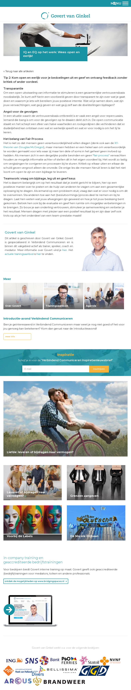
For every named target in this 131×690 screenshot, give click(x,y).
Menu (119, 3)
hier (64, 250)
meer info (10, 336)
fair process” (102, 155)
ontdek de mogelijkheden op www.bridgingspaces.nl (34, 581)
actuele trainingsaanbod (19, 254)
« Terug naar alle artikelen (18, 71)
